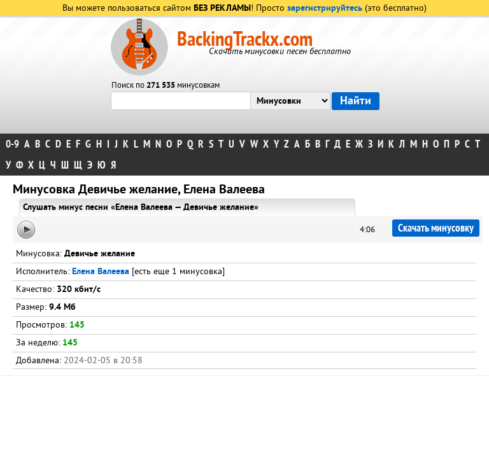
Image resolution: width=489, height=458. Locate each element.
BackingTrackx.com (245, 39)
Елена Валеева (100, 272)
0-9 (12, 144)
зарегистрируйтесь (324, 8)
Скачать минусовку (436, 228)
